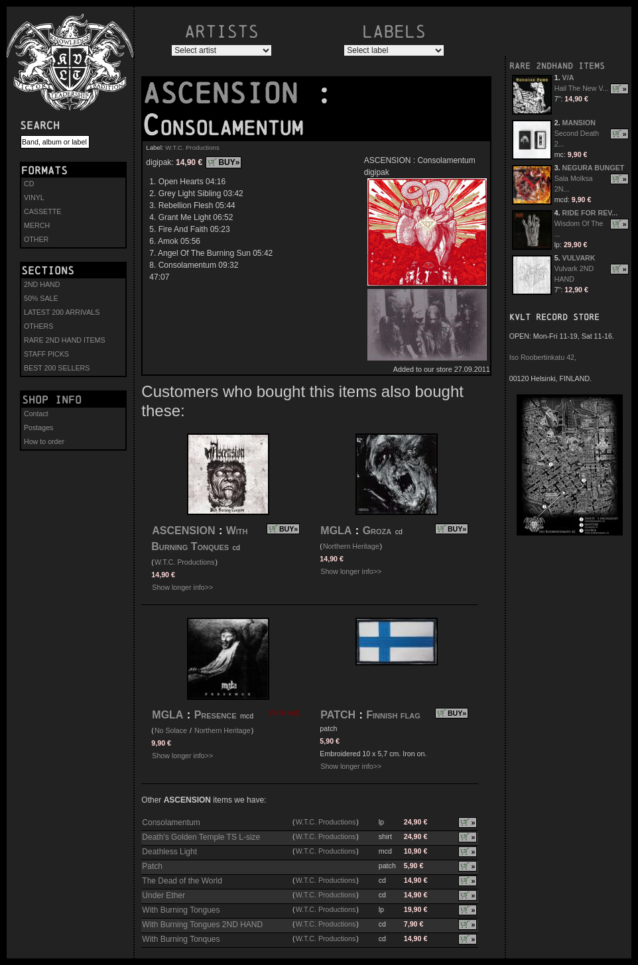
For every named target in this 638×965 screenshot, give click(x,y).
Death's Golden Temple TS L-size (201, 837)
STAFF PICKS (46, 354)
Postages (38, 427)
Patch (152, 866)
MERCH (37, 225)
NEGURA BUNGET (593, 168)
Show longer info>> (182, 587)
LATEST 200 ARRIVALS (61, 312)
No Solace (171, 730)
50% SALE (41, 298)
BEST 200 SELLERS (57, 368)
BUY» (228, 162)
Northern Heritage (351, 546)
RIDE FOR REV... (590, 213)
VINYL (34, 197)
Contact (36, 414)
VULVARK (579, 258)
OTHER (36, 239)
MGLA (335, 530)
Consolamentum (171, 822)
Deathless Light (169, 851)
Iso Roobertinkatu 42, (542, 357)
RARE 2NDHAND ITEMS (557, 66)
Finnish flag (393, 714)
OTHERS (38, 326)
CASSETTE (42, 211)
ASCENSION (229, 93)
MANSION (579, 123)
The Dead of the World (182, 880)
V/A (568, 78)
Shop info (52, 400)
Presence (215, 714)
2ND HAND (42, 284)
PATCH (337, 714)
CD (29, 184)
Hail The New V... (581, 88)
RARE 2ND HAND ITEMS (64, 340)
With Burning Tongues (181, 910)
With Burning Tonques (181, 939)
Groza (377, 530)
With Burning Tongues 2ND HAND (202, 924)
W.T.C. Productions (192, 147)
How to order (44, 441)
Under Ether (163, 895)
